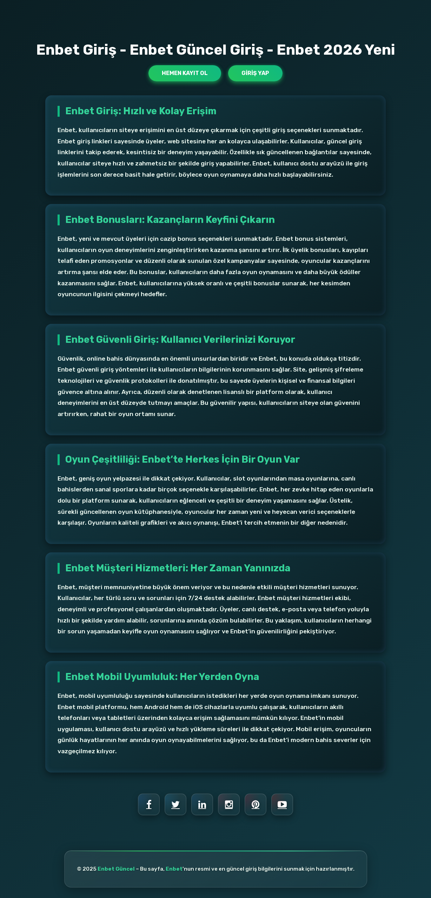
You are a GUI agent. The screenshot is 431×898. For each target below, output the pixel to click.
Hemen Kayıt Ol (185, 73)
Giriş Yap (255, 73)
